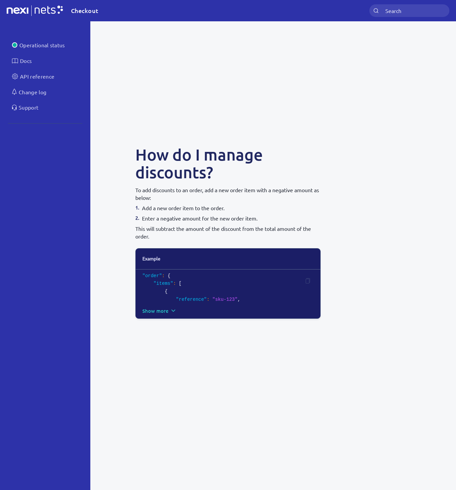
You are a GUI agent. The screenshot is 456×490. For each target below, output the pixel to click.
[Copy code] (307, 280)
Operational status (42, 45)
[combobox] (409, 10)
